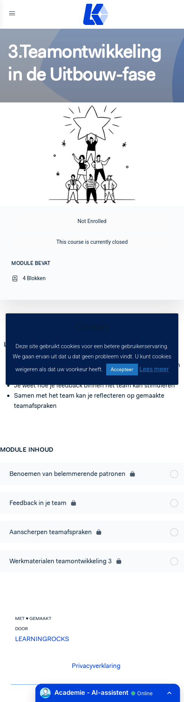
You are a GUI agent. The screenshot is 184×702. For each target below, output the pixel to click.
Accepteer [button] (122, 369)
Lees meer (154, 369)
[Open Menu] (12, 14)
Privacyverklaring (96, 666)
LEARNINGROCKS (42, 639)
